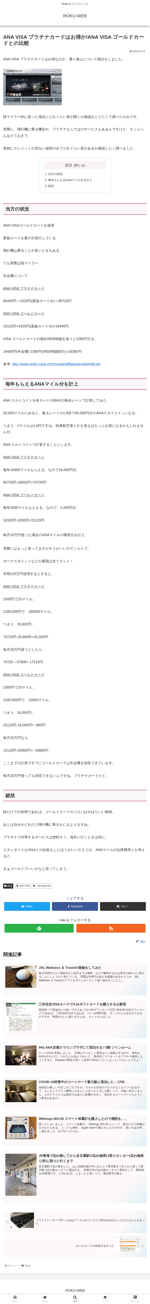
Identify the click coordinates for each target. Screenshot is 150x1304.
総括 (51, 186)
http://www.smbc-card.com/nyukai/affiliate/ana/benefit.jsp (56, 365)
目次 (68, 165)
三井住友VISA (42, 887)
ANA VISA (23, 887)
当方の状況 (56, 174)
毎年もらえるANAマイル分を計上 (71, 180)
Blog (8, 887)
